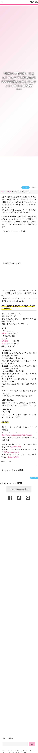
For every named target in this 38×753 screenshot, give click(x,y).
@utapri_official (13, 457)
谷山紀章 (5, 343)
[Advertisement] (19, 520)
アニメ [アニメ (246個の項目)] (13, 750)
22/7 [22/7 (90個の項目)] (3, 751)
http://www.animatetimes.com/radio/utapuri (17, 435)
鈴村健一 (5, 333)
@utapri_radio (16, 446)
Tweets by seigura (7, 738)
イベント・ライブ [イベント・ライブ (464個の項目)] (24, 750)
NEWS (19, 89)
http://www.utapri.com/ (11, 452)
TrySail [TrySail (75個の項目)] (8, 751)
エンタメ (26, 187)
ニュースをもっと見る (19, 489)
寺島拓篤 (5, 341)
